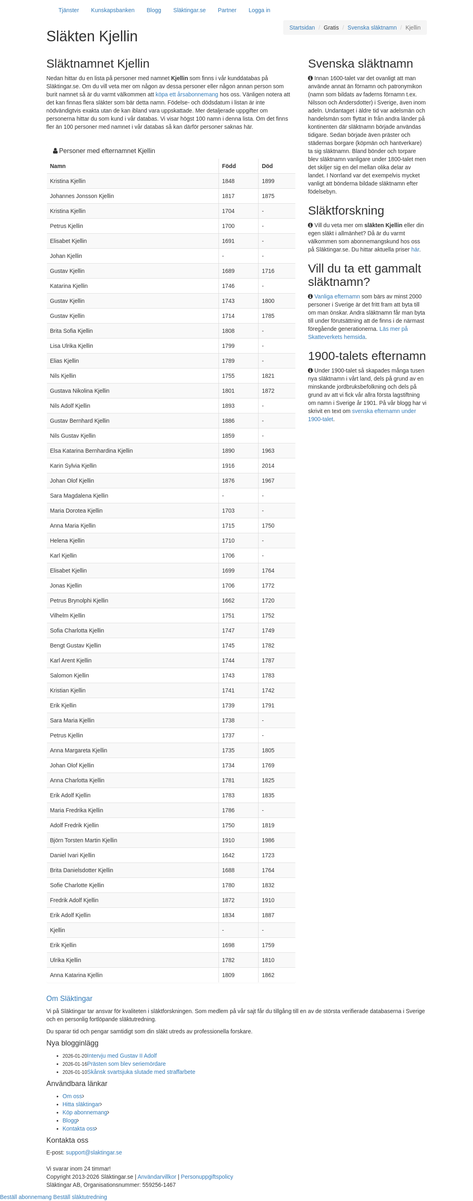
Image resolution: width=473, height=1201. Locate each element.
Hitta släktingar (81, 1104)
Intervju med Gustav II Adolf (122, 1055)
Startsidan (302, 27)
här (415, 249)
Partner (227, 10)
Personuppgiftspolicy (207, 1176)
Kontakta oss (79, 1128)
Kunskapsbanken (112, 10)
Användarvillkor (157, 1176)
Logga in (259, 10)
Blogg (154, 10)
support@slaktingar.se (94, 1152)
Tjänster (69, 10)
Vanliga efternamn (337, 296)
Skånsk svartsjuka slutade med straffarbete (141, 1072)
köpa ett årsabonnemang (187, 94)
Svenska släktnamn (372, 27)
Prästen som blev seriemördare (126, 1063)
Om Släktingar (70, 998)
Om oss (72, 1096)
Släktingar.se (189, 10)
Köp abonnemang (85, 1112)
